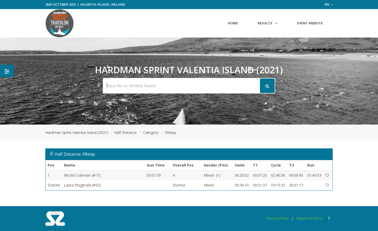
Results (265, 23)
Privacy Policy (277, 218)
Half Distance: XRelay (75, 154)
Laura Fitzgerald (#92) (82, 185)
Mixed (209, 175)
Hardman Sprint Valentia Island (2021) (76, 132)
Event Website (310, 23)
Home (233, 23)
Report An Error (309, 218)
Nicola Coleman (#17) (82, 175)
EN (329, 4)
